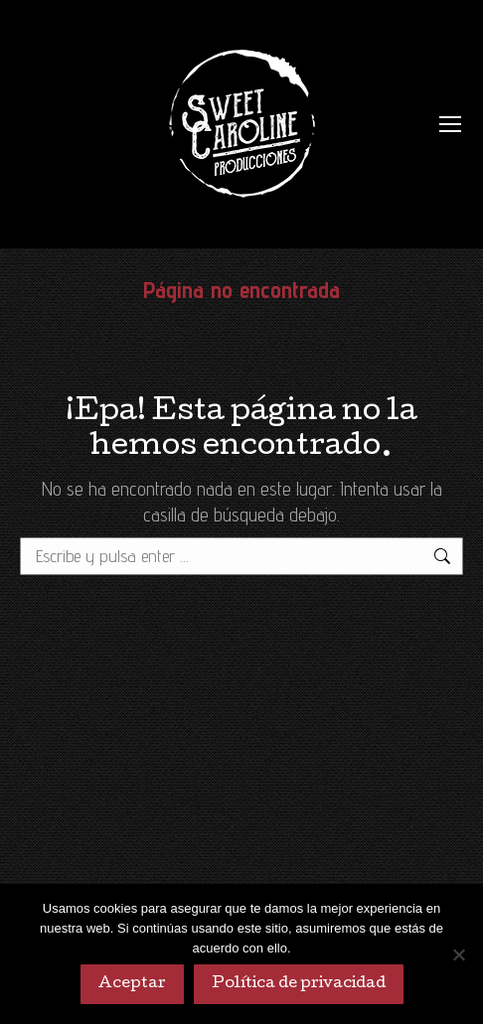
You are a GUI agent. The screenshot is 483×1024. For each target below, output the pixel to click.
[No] (458, 954)
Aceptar (132, 984)
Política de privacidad (299, 984)
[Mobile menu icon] (450, 124)
